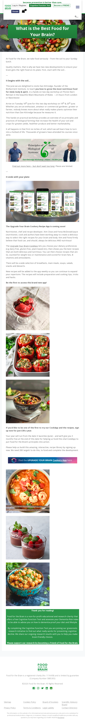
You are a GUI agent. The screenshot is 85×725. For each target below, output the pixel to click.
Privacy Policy (10, 707)
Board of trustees (50, 702)
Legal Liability (48, 707)
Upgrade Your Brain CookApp (24, 246)
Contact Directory (69, 707)
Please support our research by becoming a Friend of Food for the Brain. (42, 643)
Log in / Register (16, 5)
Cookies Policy (29, 702)
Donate (12, 11)
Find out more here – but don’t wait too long (33, 166)
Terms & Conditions (32, 707)
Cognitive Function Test (37, 5)
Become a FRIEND (58, 5)
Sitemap (7, 702)
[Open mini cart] (20, 11)
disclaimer (61, 717)
